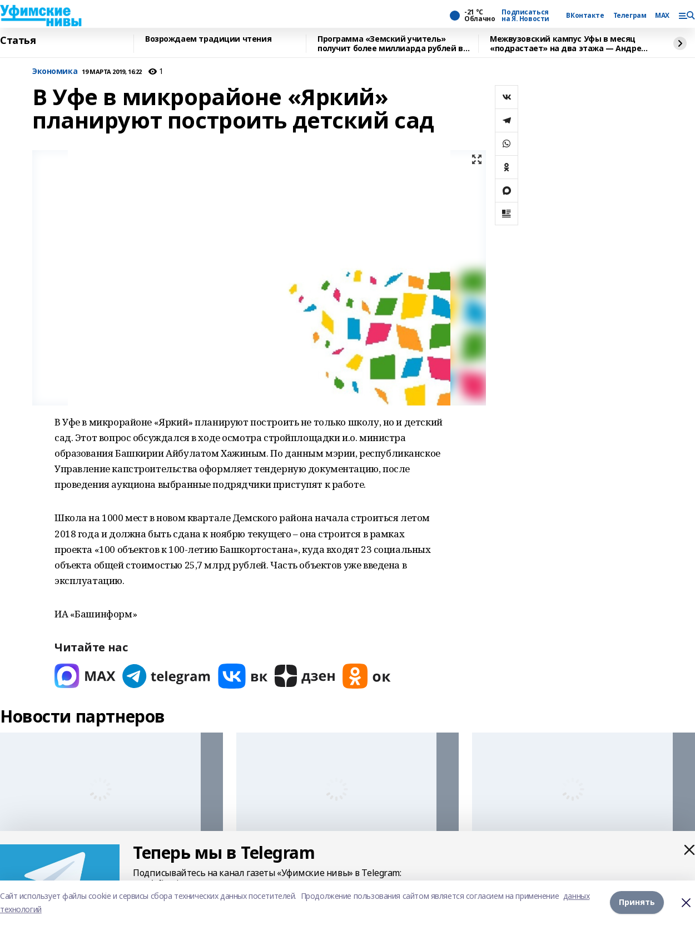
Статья (18, 40)
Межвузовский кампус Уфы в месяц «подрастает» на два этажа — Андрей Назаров (568, 43)
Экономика (54, 71)
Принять (637, 902)
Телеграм (630, 15)
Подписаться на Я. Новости (525, 15)
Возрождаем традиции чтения (208, 39)
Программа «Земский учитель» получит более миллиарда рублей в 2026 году (390, 43)
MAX (662, 15)
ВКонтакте (585, 15)
